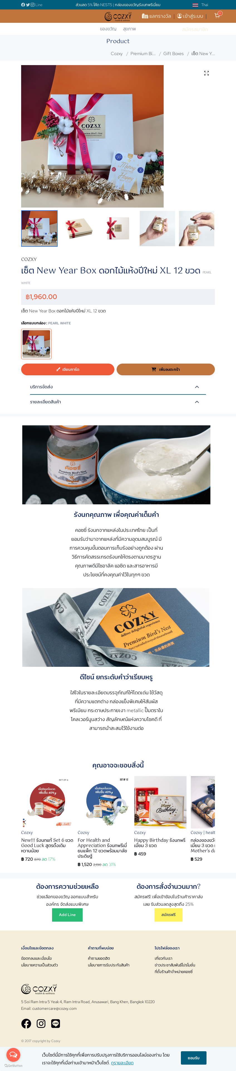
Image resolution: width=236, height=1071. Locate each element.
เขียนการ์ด (67, 369)
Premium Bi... (143, 53)
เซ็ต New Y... (203, 53)
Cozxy (117, 53)
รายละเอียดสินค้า (45, 402)
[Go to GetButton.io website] (13, 1065)
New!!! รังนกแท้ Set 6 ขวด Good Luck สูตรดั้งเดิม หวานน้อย (47, 846)
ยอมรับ (194, 1057)
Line (39, 4)
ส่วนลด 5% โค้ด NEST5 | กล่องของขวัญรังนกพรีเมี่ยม (118, 4)
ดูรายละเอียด (122, 1063)
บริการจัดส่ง (41, 387)
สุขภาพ (129, 29)
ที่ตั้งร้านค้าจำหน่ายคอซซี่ (174, 971)
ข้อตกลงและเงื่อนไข (36, 958)
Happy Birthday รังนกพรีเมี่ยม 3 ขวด (159, 843)
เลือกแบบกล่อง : (46, 322)
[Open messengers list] (13, 1055)
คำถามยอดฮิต (99, 958)
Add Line (67, 914)
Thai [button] (200, 4)
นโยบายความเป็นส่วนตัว (39, 965)
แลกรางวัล (157, 16)
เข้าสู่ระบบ (190, 16)
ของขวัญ (108, 29)
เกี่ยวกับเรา (163, 958)
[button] (211, 228)
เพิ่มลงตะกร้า (166, 369)
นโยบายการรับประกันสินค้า (108, 965)
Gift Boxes (173, 53)
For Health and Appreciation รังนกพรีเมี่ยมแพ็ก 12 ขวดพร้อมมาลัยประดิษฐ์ (102, 848)
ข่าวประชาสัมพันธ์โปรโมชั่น (175, 965)
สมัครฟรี (168, 914)
